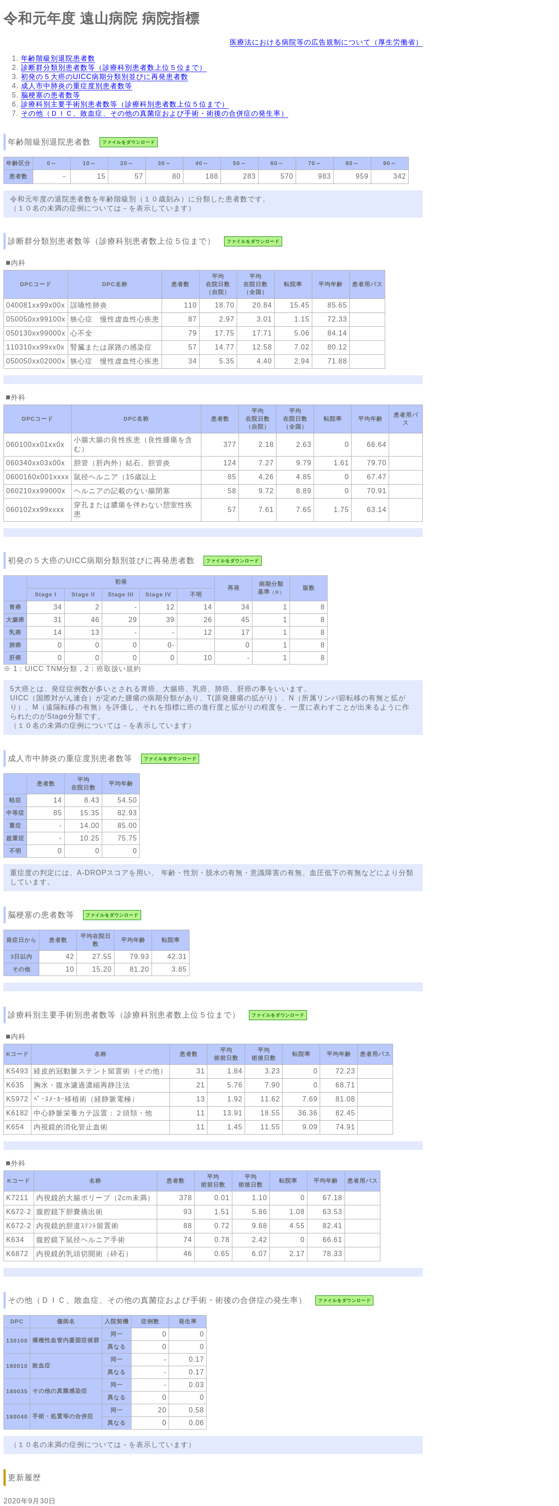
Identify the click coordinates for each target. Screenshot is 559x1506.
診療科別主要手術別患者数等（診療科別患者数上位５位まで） (125, 104)
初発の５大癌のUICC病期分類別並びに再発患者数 (104, 76)
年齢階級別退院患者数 (58, 58)
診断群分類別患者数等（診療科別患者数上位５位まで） (114, 67)
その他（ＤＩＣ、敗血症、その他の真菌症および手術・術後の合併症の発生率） (154, 113)
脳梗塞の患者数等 (50, 95)
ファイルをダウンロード (128, 142)
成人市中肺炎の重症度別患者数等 (76, 86)
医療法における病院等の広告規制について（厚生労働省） (326, 42)
